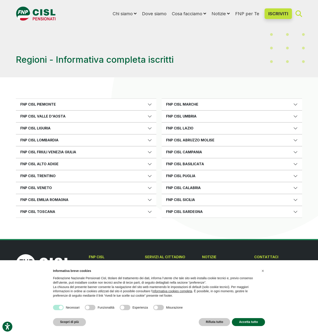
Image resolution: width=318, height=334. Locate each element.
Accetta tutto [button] (248, 322)
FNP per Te (247, 13)
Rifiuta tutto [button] (214, 322)
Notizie (219, 13)
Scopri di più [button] (69, 322)
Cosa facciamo (187, 13)
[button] (262, 270)
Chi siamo (123, 13)
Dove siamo (154, 13)
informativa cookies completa (172, 291)
